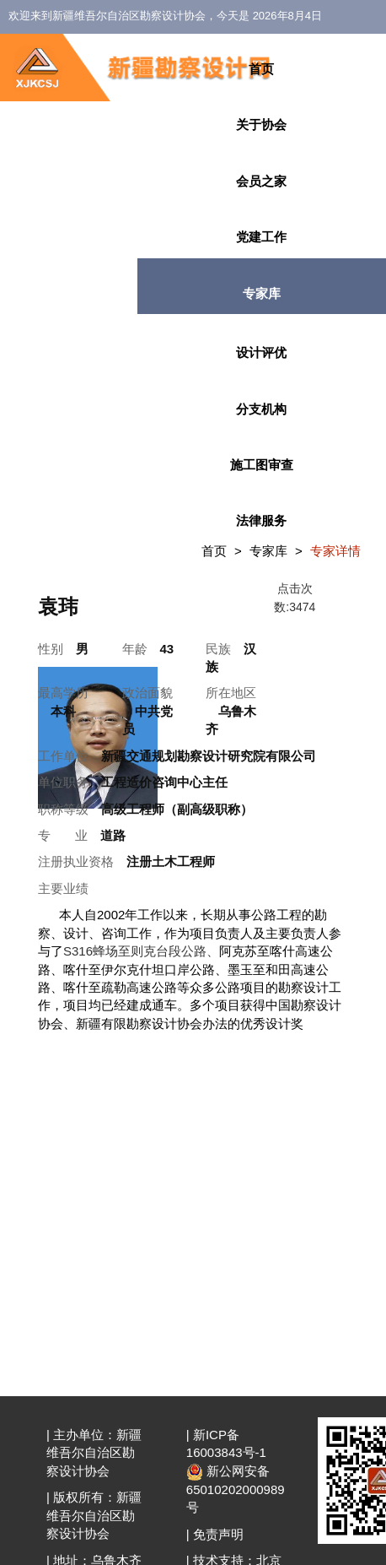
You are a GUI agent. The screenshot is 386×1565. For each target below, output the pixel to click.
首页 (261, 69)
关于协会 (261, 124)
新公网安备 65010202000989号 (235, 1489)
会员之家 (261, 181)
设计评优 (261, 352)
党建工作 (261, 237)
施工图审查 (261, 465)
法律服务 (261, 520)
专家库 (262, 293)
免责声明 (218, 1534)
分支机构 (261, 409)
